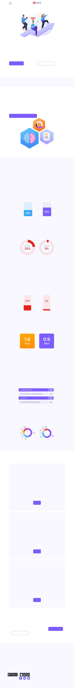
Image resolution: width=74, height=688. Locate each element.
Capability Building (28, 652)
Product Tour (41, 659)
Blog (10, 654)
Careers (11, 657)
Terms (54, 654)
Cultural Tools (27, 661)
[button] (16, 63)
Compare (40, 654)
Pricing (40, 657)
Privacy (55, 652)
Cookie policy (57, 657)
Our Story (11, 652)
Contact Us (12, 659)
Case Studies (42, 652)
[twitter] (28, 678)
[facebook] (20, 678)
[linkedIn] (24, 678)
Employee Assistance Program (26, 656)
